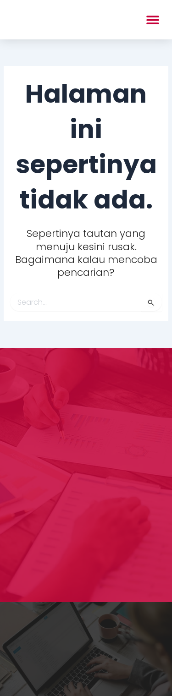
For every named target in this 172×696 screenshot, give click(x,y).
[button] (152, 19)
